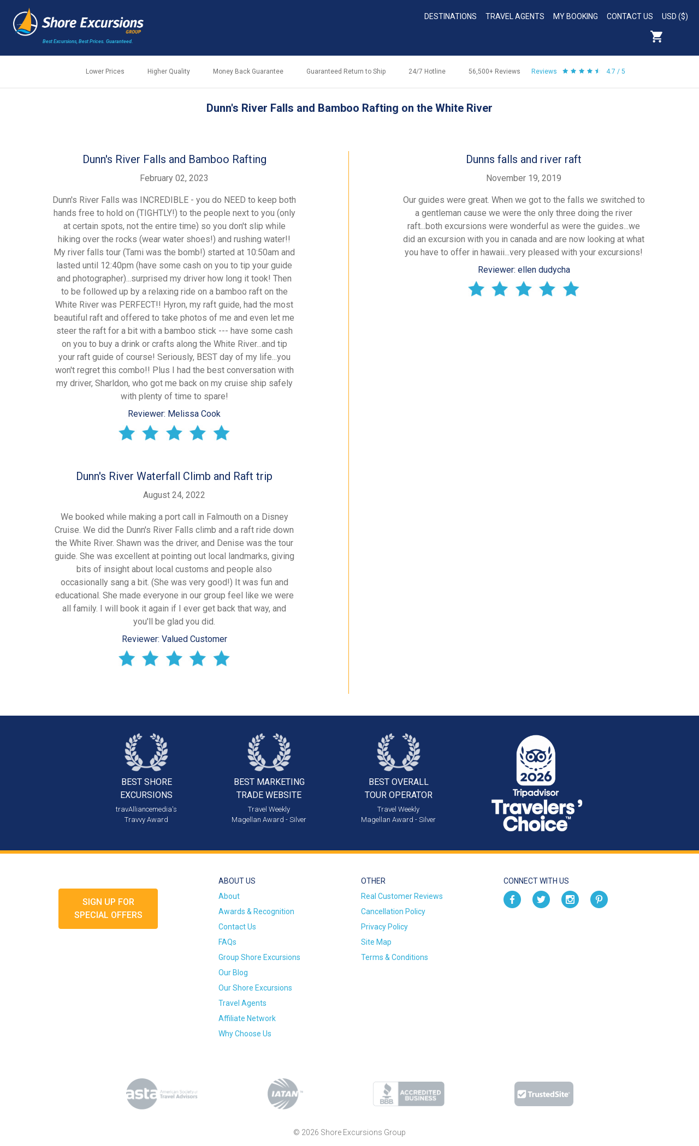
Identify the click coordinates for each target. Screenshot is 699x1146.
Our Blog (233, 972)
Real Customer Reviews (402, 896)
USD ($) (675, 16)
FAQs (227, 942)
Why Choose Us (244, 1033)
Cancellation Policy (393, 911)
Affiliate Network (247, 1018)
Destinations (450, 16)
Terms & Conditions (394, 957)
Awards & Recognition (256, 911)
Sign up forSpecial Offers (108, 908)
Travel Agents (514, 16)
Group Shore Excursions (259, 957)
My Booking (575, 16)
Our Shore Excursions (255, 987)
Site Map (376, 942)
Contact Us (630, 16)
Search (680, 36)
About (229, 896)
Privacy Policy (384, 926)
